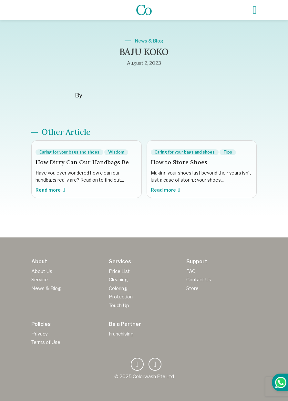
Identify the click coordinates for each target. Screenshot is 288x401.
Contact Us (198, 280)
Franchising (121, 334)
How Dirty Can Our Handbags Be (82, 162)
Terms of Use (45, 342)
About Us (41, 271)
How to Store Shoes (179, 162)
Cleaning (118, 280)
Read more (50, 190)
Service (39, 280)
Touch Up (119, 305)
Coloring (118, 288)
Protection (121, 297)
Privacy (39, 334)
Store (192, 288)
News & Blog (46, 288)
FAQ (191, 271)
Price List (119, 271)
